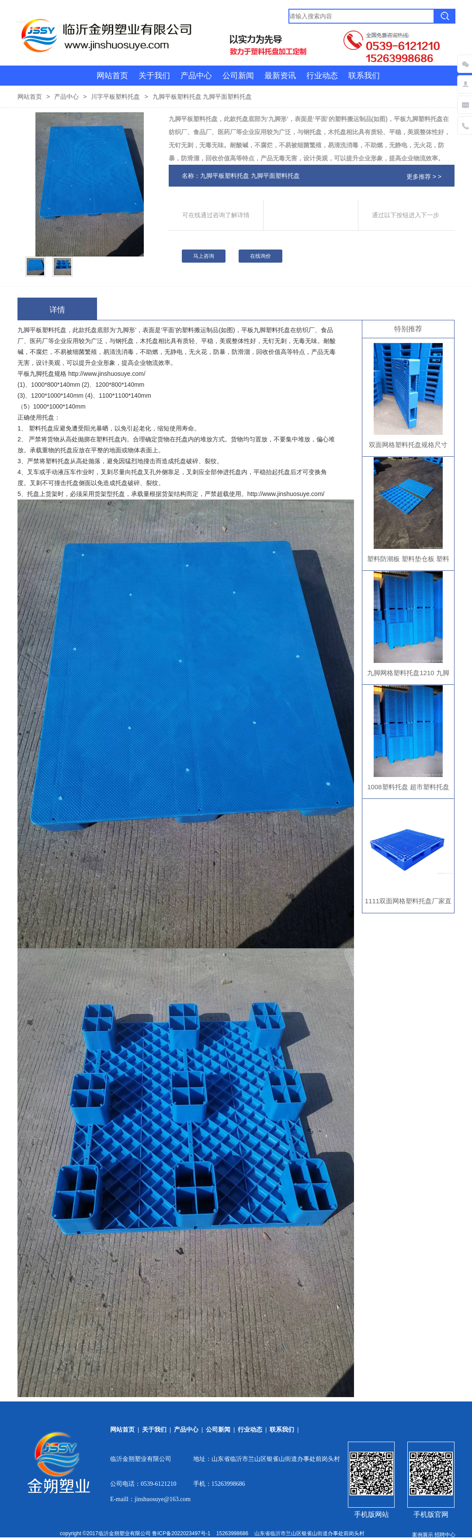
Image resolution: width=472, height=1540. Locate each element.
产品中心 (196, 75)
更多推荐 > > (423, 176)
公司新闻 (238, 75)
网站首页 (112, 75)
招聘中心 (444, 1535)
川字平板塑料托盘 (115, 96)
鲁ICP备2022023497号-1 (181, 1533)
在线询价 (260, 256)
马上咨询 (203, 256)
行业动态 (322, 75)
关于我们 (154, 75)
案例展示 (422, 1535)
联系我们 (364, 75)
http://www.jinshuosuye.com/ (107, 373)
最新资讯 (280, 75)
